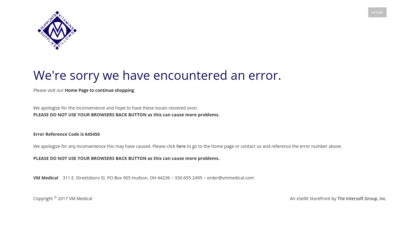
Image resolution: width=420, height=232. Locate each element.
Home (377, 12)
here (181, 146)
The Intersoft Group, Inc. (362, 198)
